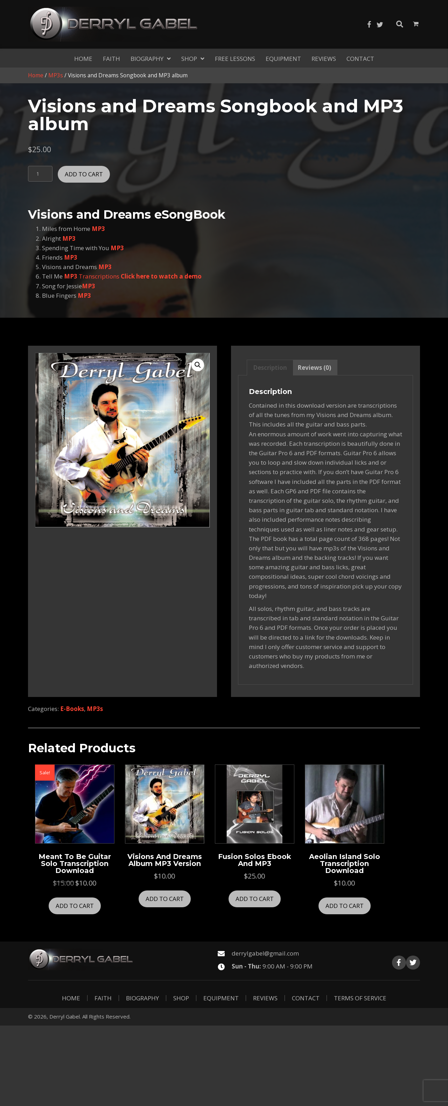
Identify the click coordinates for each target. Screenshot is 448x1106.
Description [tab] (270, 368)
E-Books (72, 709)
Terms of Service (360, 998)
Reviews (265, 998)
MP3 (98, 229)
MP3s (55, 75)
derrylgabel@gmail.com (265, 953)
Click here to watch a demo (161, 276)
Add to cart (84, 174)
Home (35, 75)
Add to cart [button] (75, 906)
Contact (306, 998)
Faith (103, 998)
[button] (369, 24)
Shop (181, 998)
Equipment (221, 998)
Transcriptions (100, 276)
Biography (142, 998)
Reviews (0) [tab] (314, 368)
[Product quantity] (40, 174)
